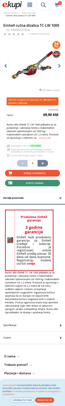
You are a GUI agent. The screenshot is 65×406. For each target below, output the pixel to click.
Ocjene (7, 337)
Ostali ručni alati (29, 13)
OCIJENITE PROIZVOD (39, 33)
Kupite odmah (34, 183)
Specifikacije (9, 325)
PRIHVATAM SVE (44, 400)
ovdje (31, 263)
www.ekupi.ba (10, 385)
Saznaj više (45, 137)
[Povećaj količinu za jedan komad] (43, 163)
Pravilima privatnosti (23, 391)
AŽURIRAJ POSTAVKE (22, 400)
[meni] (29, 5)
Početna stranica (10, 13)
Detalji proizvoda (13, 197)
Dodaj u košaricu (35, 173)
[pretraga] (43, 5)
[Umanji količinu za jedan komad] (22, 163)
